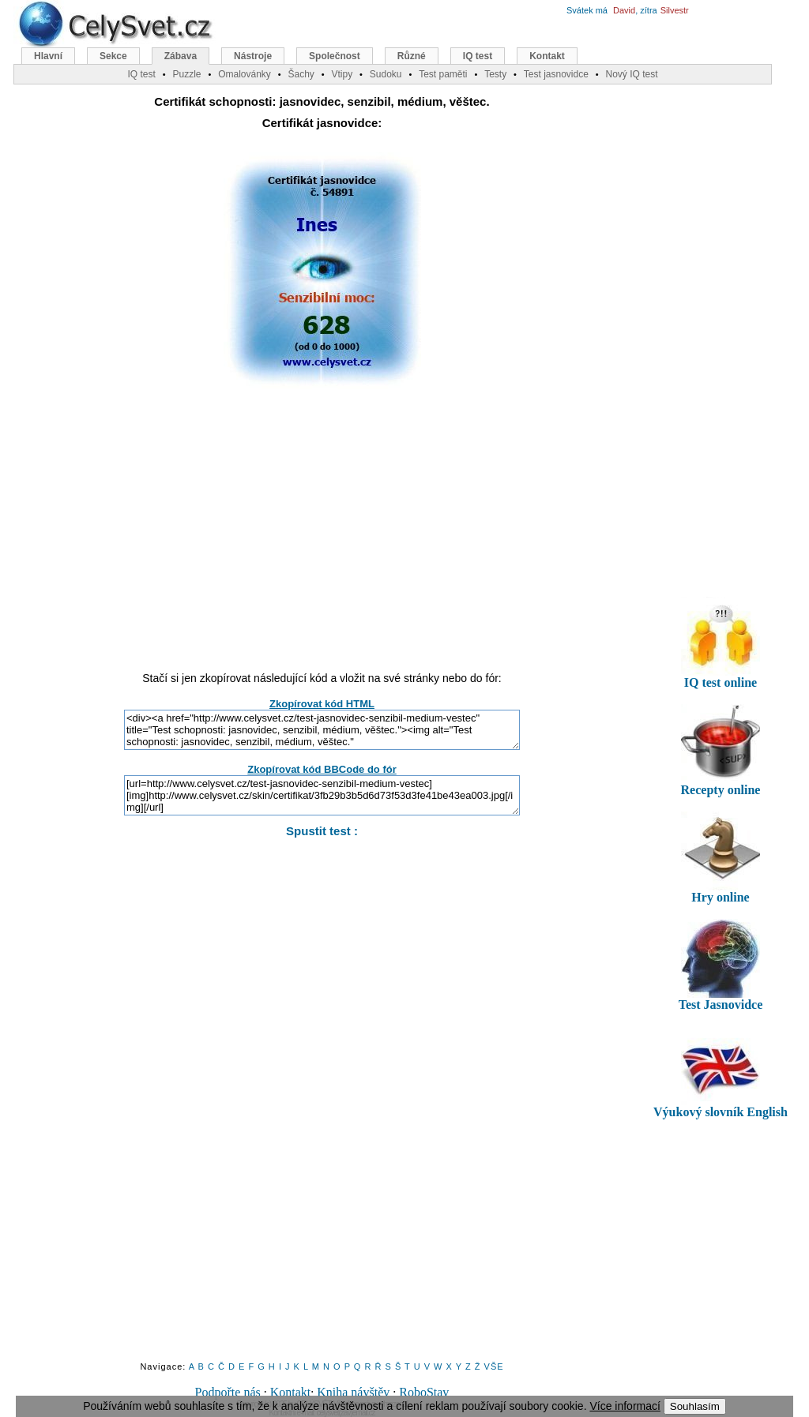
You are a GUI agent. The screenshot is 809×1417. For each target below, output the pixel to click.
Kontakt (290, 1392)
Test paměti (443, 74)
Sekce (113, 56)
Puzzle (186, 74)
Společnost (334, 56)
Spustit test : (322, 831)
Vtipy (341, 74)
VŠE (494, 1366)
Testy (495, 74)
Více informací (624, 1406)
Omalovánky (244, 74)
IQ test (477, 56)
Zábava (180, 56)
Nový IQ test (631, 74)
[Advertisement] (322, 537)
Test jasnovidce (556, 74)
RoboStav (424, 1392)
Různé (411, 56)
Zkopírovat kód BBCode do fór (322, 769)
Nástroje (253, 56)
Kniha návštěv (353, 1392)
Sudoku (386, 74)
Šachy (301, 74)
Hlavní (48, 56)
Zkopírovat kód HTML (321, 704)
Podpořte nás (228, 1392)
